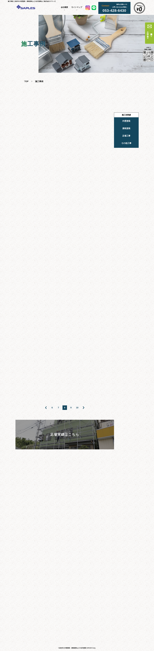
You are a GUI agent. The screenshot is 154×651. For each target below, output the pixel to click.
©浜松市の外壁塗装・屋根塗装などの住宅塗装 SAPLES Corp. (77, 648)
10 (77, 408)
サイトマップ (76, 7)
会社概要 (64, 7)
